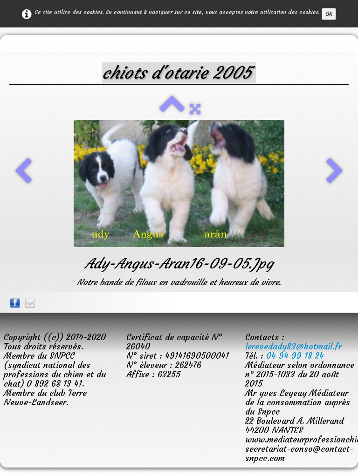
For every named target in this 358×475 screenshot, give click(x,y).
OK (328, 13)
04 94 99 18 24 (295, 355)
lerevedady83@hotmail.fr (293, 346)
